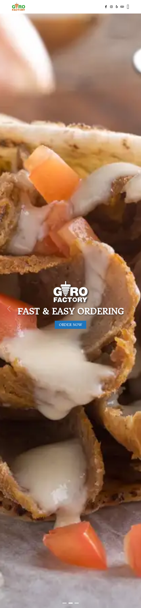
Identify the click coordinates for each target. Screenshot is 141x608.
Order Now (70, 325)
